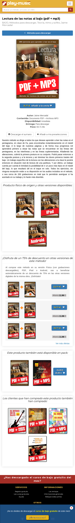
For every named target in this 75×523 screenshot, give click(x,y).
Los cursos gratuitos (21, 494)
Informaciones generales (53, 494)
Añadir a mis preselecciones (52, 134)
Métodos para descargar (37, 33)
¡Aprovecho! (37, 517)
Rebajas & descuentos (53, 497)
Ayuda (21, 497)
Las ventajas (53, 491)
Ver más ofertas (62, 343)
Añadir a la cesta (37, 105)
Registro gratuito (21, 491)
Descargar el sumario (20, 134)
